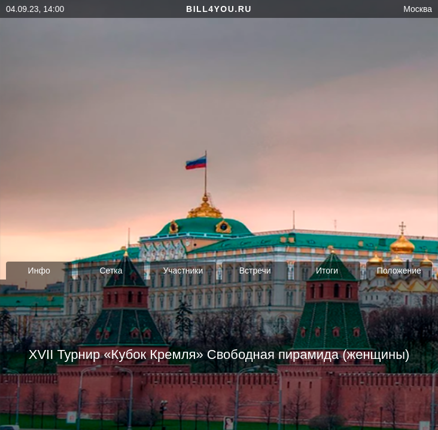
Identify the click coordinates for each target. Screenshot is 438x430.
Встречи (255, 270)
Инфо (39, 270)
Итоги (327, 270)
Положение (399, 270)
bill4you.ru (219, 9)
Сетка (110, 270)
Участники (183, 270)
